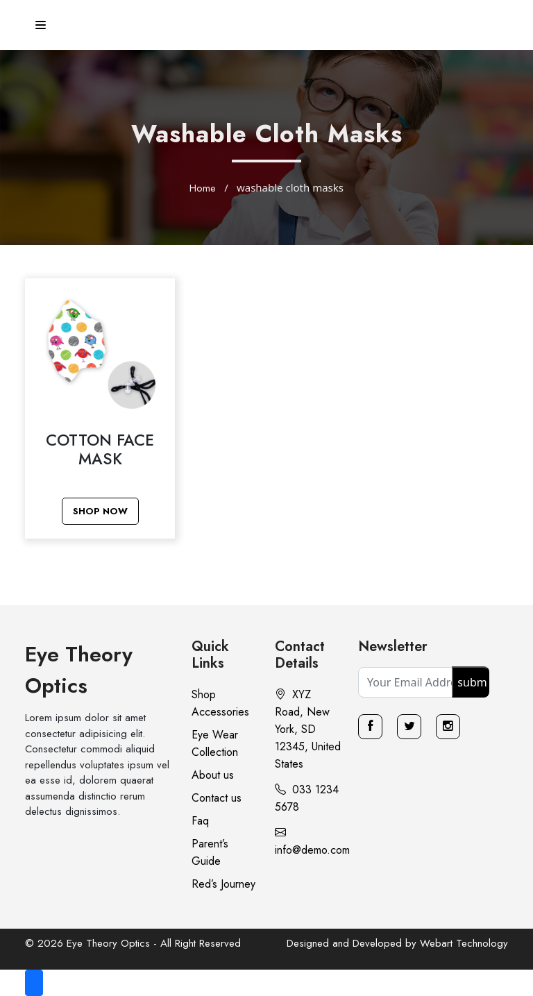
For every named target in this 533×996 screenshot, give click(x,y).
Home (202, 188)
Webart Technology (464, 943)
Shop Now (100, 511)
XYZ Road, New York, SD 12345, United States (308, 729)
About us (213, 775)
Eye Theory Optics (79, 669)
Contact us (217, 798)
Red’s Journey (223, 884)
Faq (200, 821)
